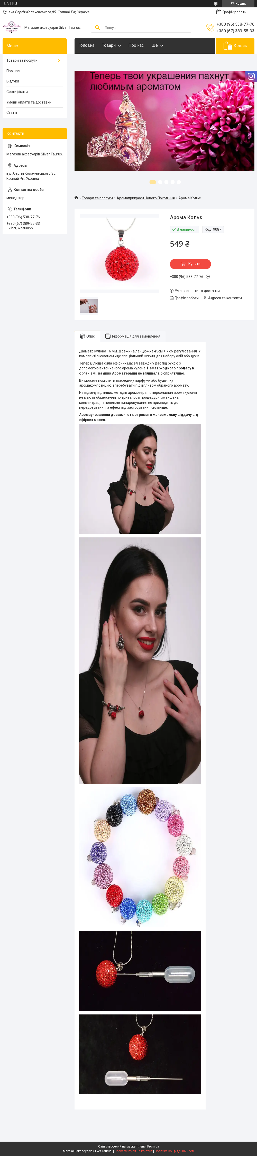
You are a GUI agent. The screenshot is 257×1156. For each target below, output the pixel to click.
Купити (194, 264)
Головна (86, 45)
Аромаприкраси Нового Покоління (146, 198)
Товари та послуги (97, 198)
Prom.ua (153, 1146)
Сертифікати (17, 92)
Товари (109, 45)
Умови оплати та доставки (28, 102)
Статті (11, 112)
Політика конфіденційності (174, 1151)
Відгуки (12, 81)
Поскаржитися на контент (133, 1151)
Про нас (136, 45)
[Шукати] (97, 28)
